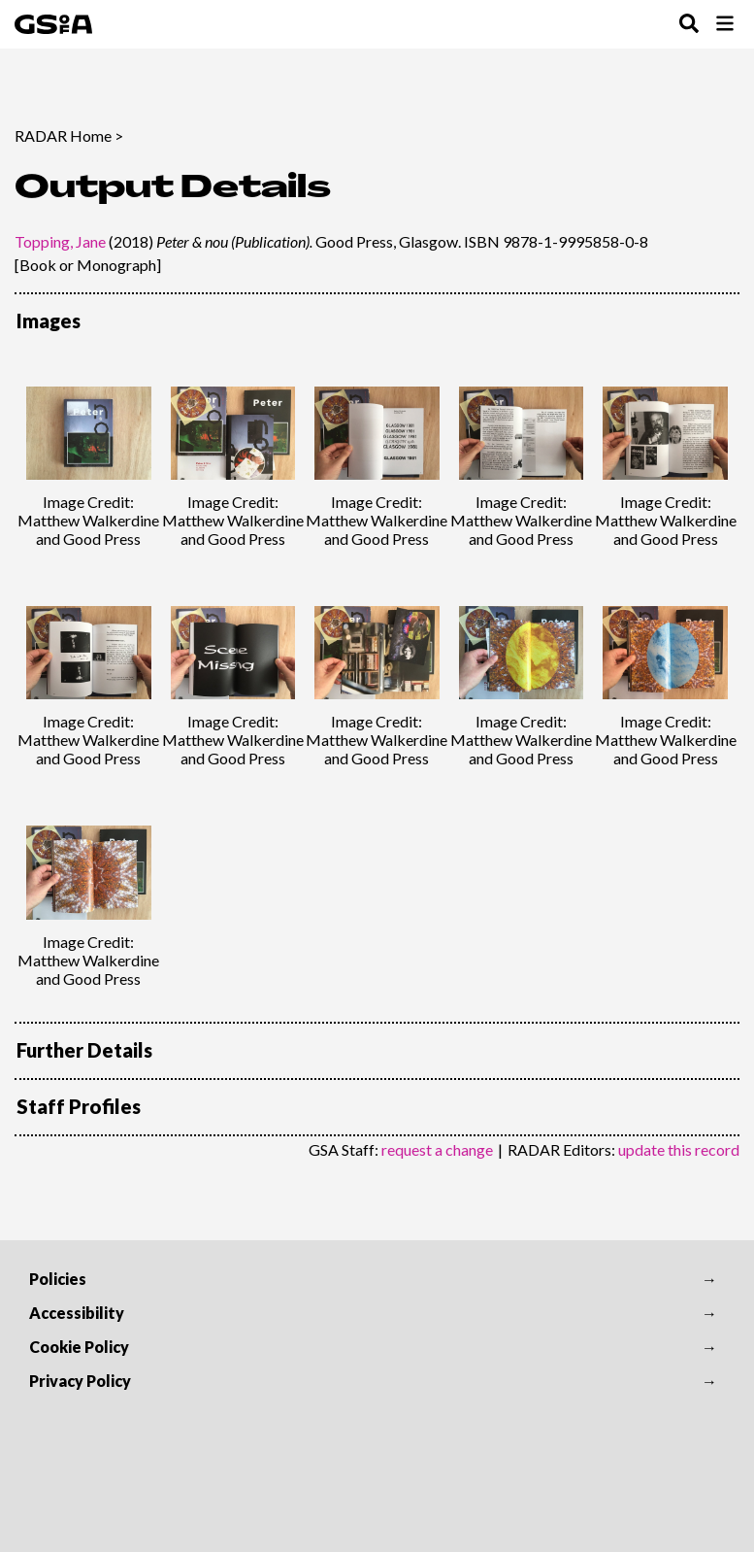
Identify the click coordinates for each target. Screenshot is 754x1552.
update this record (678, 1149)
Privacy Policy (80, 1380)
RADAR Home (63, 135)
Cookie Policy (79, 1346)
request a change (437, 1149)
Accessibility (76, 1312)
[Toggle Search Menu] (689, 25)
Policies (57, 1278)
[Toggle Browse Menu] (724, 25)
